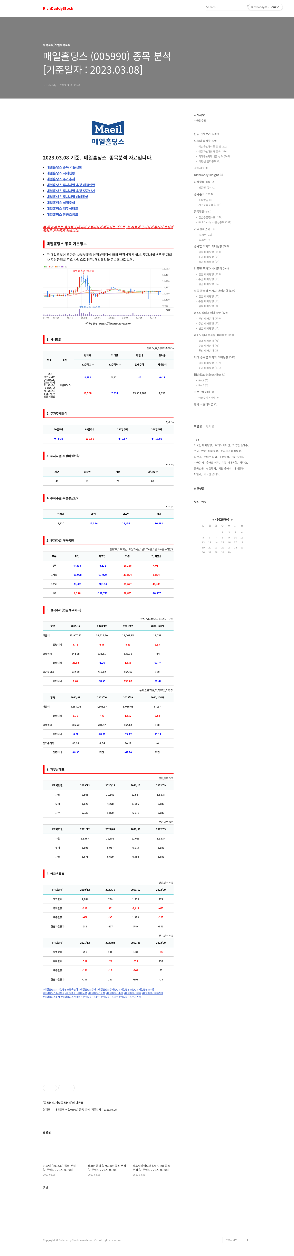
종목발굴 (205, 200)
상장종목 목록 (204, 182)
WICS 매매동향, (210, 451)
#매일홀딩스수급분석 (54, 993)
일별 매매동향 (209, 252)
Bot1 (203, 380)
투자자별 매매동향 (67, 196)
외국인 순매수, (240, 445)
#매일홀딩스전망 (127, 989)
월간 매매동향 (208, 262)
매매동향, (239, 468)
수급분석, (199, 462)
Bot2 (203, 385)
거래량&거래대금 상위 (214, 156)
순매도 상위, (213, 462)
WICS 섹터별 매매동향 (211, 313)
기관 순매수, (225, 468)
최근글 (198, 426)
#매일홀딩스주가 (87, 989)
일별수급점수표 (210, 217)
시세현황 (61, 173)
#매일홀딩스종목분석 (67, 989)
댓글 (45, 1187)
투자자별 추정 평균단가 (71, 190)
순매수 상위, (211, 457)
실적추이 (61, 202)
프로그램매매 (204, 392)
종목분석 (203, 194)
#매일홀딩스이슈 (109, 996)
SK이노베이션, (222, 445)
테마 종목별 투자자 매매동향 (214, 357)
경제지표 (201, 168)
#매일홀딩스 (49, 989)
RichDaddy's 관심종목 (214, 222)
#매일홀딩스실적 (96, 993)
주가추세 (61, 178)
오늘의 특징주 (205, 141)
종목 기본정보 (64, 167)
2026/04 (222, 519)
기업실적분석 (204, 229)
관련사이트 (231, 1240)
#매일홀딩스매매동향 (76, 993)
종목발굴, (199, 468)
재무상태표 (62, 208)
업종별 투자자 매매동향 (211, 268)
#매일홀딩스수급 (145, 989)
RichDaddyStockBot (209, 374)
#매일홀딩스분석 (91, 996)
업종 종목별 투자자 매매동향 (214, 291)
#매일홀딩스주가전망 (107, 989)
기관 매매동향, (230, 462)
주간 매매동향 (208, 257)
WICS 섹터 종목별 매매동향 (214, 335)
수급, (197, 451)
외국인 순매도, (212, 474)
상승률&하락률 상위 (212, 146)
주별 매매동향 (208, 301)
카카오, (244, 462)
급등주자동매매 (208, 398)
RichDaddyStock (58, 8)
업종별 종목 (206, 187)
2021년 (205, 235)
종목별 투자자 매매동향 (211, 246)
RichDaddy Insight (208, 175)
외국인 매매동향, (203, 445)
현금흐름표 (62, 214)
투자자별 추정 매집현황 (71, 184)
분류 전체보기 (206, 134)
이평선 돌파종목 (209, 161)
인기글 (210, 426)
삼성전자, (211, 468)
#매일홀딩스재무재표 (152, 993)
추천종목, (224, 457)
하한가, (198, 474)
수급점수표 (200, 120)
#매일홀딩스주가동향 (130, 996)
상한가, (198, 457)
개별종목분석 (209, 205)
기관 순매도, (238, 457)
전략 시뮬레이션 (205, 404)
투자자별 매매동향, (231, 451)
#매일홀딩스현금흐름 (71, 996)
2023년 (204, 239)
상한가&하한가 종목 (212, 151)
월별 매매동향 (208, 306)
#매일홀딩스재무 (132, 993)
